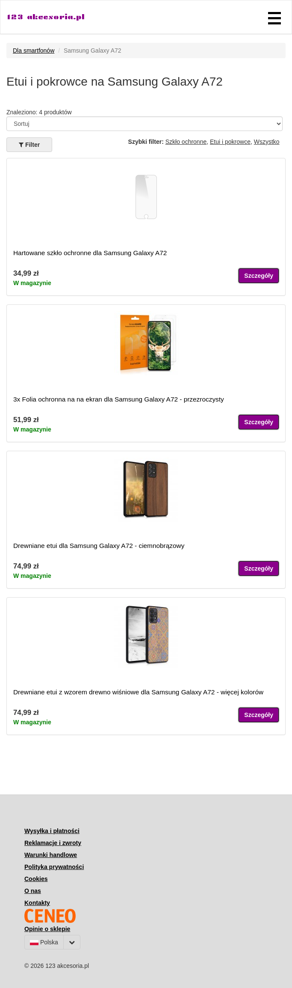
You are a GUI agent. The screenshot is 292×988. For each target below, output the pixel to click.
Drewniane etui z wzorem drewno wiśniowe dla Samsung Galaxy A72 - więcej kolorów (138, 692)
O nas (32, 890)
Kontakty (37, 902)
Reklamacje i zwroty (52, 842)
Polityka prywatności (54, 866)
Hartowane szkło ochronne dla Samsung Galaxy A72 (90, 252)
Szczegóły (258, 275)
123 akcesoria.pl (46, 16)
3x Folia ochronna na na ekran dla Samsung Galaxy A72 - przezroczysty (118, 399)
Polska (44, 942)
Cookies (35, 878)
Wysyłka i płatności (52, 830)
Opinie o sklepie (47, 929)
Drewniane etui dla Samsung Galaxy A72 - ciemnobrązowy (98, 545)
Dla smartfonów (33, 50)
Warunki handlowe (50, 854)
